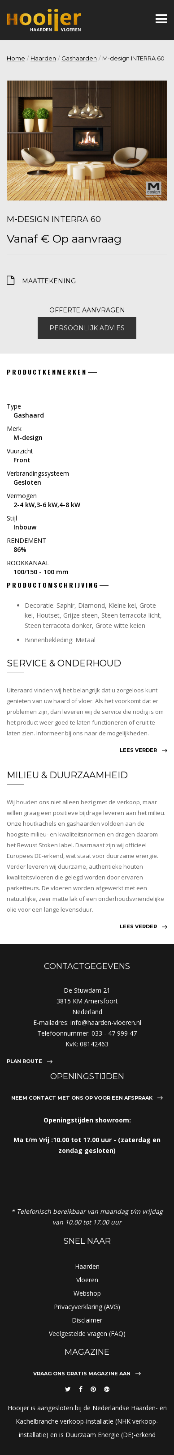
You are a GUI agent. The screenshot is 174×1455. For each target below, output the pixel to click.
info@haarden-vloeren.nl (105, 1022)
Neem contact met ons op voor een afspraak (81, 1098)
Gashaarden (79, 58)
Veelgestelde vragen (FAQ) (87, 1333)
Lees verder (138, 750)
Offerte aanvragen (87, 310)
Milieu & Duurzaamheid (67, 775)
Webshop (87, 1293)
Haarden (43, 58)
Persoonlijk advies (87, 328)
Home (16, 58)
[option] (87, 141)
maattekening (49, 281)
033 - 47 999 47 (114, 1033)
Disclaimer (87, 1320)
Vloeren (87, 1280)
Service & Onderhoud (64, 663)
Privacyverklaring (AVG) (87, 1306)
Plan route (24, 1061)
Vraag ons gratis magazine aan (81, 1373)
